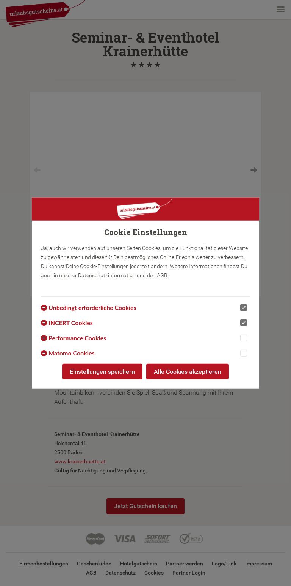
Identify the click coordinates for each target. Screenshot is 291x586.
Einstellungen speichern (102, 371)
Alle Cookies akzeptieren (187, 371)
